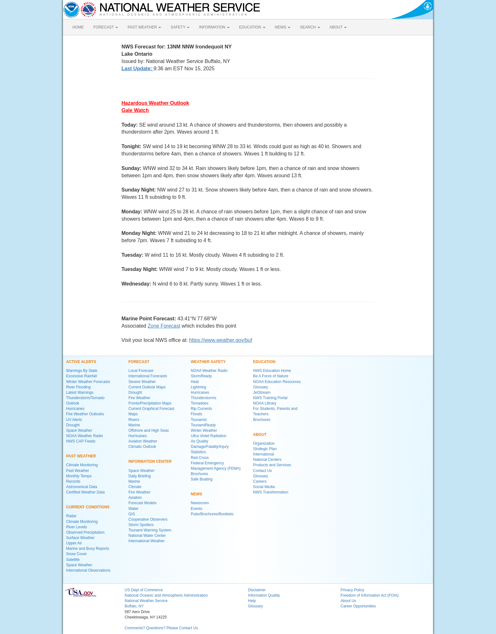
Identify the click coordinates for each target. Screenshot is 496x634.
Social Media (264, 487)
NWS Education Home (272, 370)
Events (196, 508)
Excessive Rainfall (81, 376)
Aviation (135, 497)
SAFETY (179, 27)
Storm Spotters (141, 525)
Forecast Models (142, 503)
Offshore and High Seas (148, 430)
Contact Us (262, 470)
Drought (73, 425)
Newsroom (200, 503)
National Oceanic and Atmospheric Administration (166, 595)
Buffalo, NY (134, 606)
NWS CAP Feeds (80, 441)
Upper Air (74, 543)
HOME (78, 27)
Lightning (198, 387)
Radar (71, 516)
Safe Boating (202, 479)
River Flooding (78, 387)
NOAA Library (264, 403)
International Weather (146, 541)
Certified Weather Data (85, 492)
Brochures (199, 474)
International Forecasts (147, 376)
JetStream (261, 392)
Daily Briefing (139, 476)
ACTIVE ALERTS (81, 362)
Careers (260, 481)
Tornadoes (199, 403)
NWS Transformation (270, 492)
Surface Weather (80, 538)
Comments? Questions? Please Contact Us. (162, 628)
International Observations (88, 570)
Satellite (73, 559)
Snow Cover (76, 554)
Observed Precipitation (85, 532)
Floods (196, 414)
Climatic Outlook (142, 446)
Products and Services (272, 465)
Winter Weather (204, 430)
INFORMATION (214, 27)
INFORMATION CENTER (149, 461)
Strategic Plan (265, 449)
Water (133, 508)
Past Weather (77, 470)
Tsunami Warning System (149, 530)
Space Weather (79, 430)
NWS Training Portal (270, 398)
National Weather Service (146, 601)
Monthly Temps (78, 476)
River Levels (76, 527)
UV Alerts (74, 419)
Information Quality (264, 595)
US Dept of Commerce (144, 590)
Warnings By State (81, 370)
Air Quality (199, 441)
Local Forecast (140, 370)
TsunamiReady (203, 425)
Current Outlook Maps (146, 387)
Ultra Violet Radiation (208, 436)
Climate (134, 487)
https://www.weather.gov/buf (220, 340)
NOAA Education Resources (277, 382)
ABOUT (338, 27)
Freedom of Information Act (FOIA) (370, 595)
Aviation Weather (142, 441)
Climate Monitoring (82, 465)
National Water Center (147, 535)
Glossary (260, 387)
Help (252, 601)
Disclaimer (257, 590)
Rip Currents (201, 408)
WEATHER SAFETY (208, 362)
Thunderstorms (203, 398)
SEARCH (310, 27)
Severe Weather (142, 382)
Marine (134, 425)
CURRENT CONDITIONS (87, 507)
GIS (131, 514)
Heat (195, 382)
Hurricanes (75, 408)
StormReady (201, 376)
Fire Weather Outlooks (85, 414)
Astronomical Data (81, 487)
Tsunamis (199, 419)
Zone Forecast (164, 326)
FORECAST (105, 27)
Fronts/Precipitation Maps (149, 403)
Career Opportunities (358, 606)
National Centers (267, 459)
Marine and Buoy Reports (87, 548)
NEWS (282, 27)
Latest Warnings (79, 392)
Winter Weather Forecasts (88, 382)
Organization (264, 443)
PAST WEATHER (144, 27)
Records (73, 481)
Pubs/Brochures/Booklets (212, 514)
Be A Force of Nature (270, 376)
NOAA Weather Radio (84, 436)
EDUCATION (252, 27)
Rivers (133, 419)
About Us (348, 601)
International (263, 454)
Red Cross (200, 457)
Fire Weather (139, 398)
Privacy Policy (352, 590)
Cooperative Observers (147, 519)
